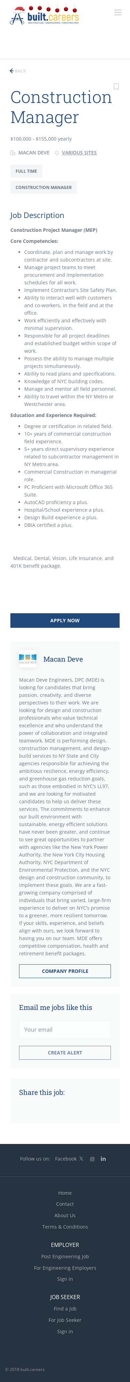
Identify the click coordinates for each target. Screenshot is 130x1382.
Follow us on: (35, 1158)
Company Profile (65, 971)
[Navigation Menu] (117, 12)
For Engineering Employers (65, 1268)
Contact (65, 1204)
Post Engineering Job (65, 1256)
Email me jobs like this (55, 1007)
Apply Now (65, 620)
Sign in (65, 1279)
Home (65, 1193)
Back (20, 71)
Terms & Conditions (65, 1226)
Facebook (66, 1158)
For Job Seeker (65, 1320)
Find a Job (65, 1308)
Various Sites (79, 152)
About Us (65, 1215)
